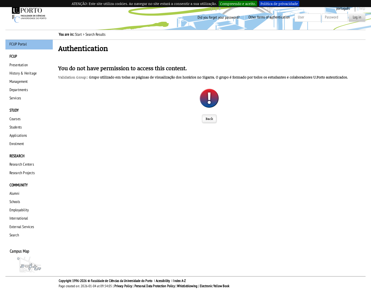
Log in (357, 17)
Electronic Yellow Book (214, 286)
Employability (19, 210)
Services (15, 98)
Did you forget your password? (218, 17)
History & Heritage (23, 73)
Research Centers (21, 164)
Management (18, 81)
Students (15, 127)
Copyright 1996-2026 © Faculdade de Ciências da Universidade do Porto (106, 281)
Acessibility (163, 281)
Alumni (14, 193)
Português (343, 8)
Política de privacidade (279, 3)
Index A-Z (179, 281)
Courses (15, 119)
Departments (18, 90)
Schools (14, 201)
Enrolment (16, 143)
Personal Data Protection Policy (154, 286)
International (18, 218)
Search (14, 235)
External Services (21, 227)
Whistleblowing (187, 286)
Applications (18, 135)
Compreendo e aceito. (238, 3)
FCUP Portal (18, 44)
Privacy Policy (123, 286)
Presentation (18, 65)
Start (78, 34)
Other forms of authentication (269, 17)
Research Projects (22, 173)
